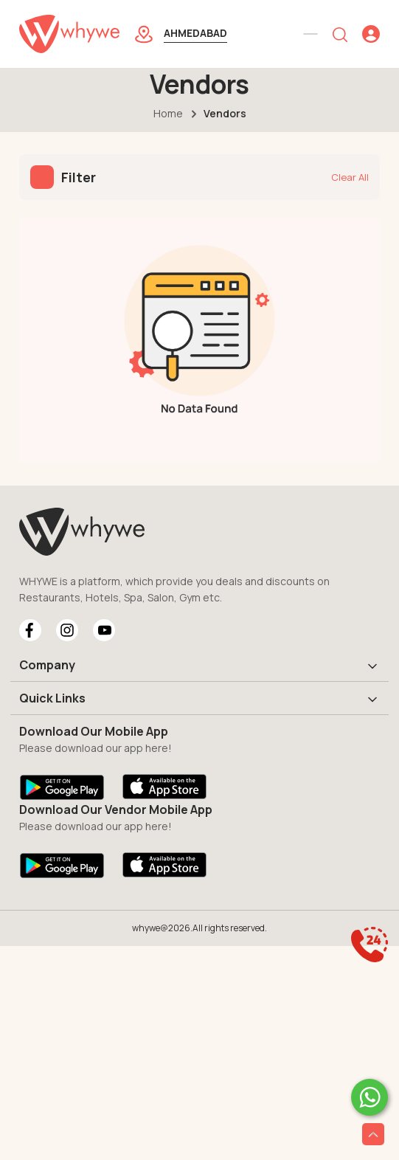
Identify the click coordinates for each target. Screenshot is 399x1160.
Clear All (350, 177)
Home (168, 113)
